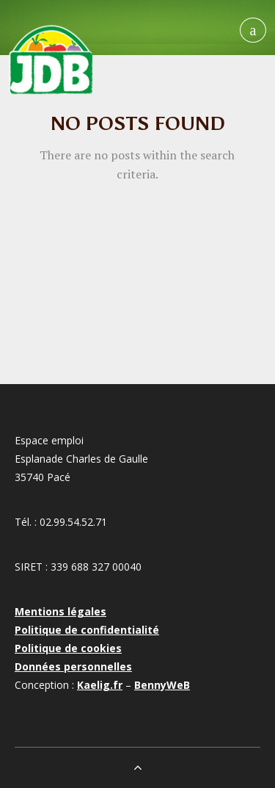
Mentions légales (60, 611)
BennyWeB (162, 685)
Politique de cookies (68, 648)
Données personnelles (73, 666)
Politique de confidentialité (87, 630)
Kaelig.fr (99, 685)
